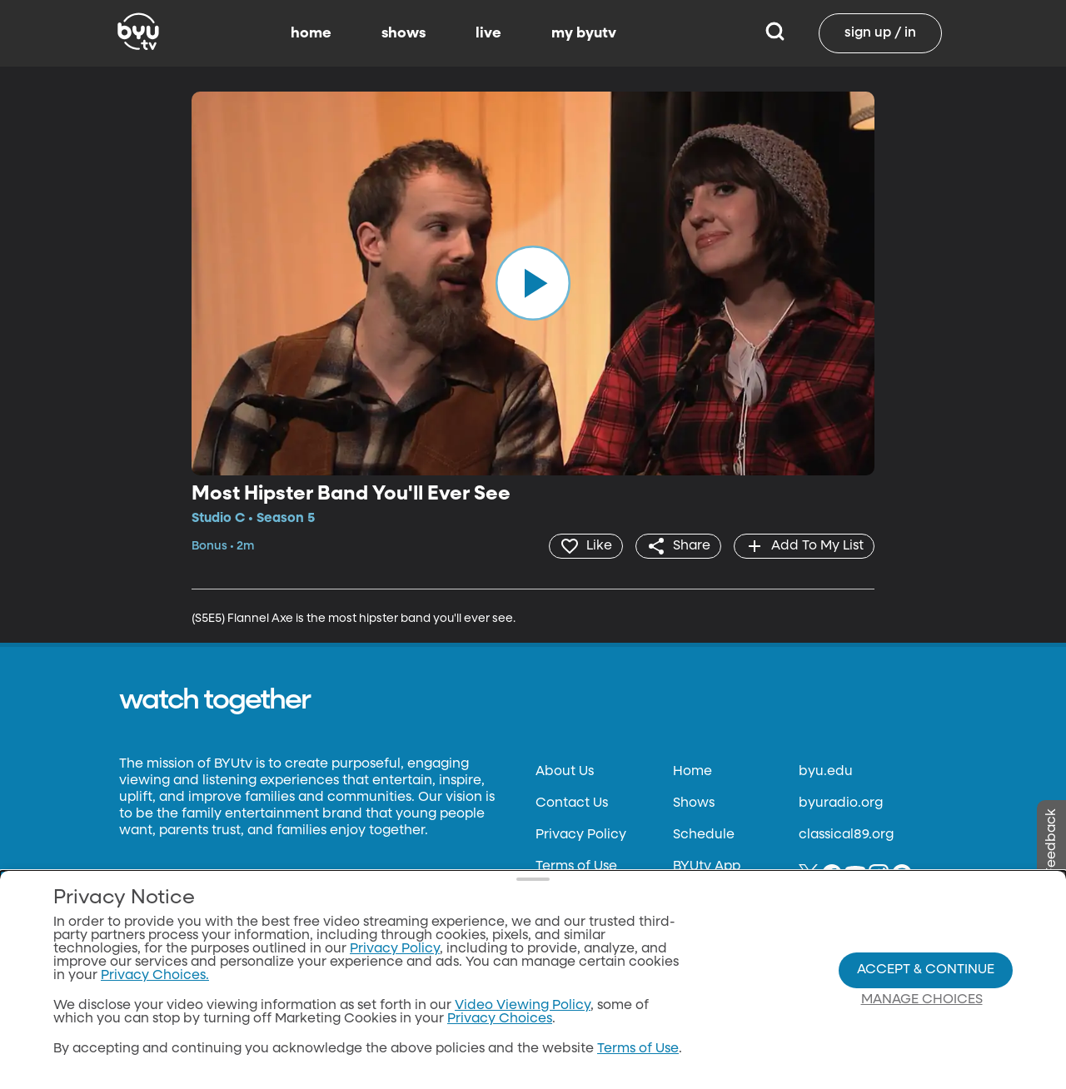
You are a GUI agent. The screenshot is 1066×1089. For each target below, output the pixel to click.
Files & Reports (581, 930)
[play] (533, 283)
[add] (804, 546)
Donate (559, 898)
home (311, 33)
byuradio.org (841, 803)
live (488, 33)
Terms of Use (576, 866)
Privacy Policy (580, 835)
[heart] (586, 546)
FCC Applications (591, 961)
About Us (564, 771)
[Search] (775, 33)
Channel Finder (723, 898)
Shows (694, 803)
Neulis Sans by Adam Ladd (210, 901)
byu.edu (826, 771)
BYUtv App (706, 866)
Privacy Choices (587, 993)
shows (403, 33)
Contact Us (571, 803)
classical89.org (846, 835)
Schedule (704, 835)
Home (692, 771)
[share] (678, 546)
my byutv (583, 33)
